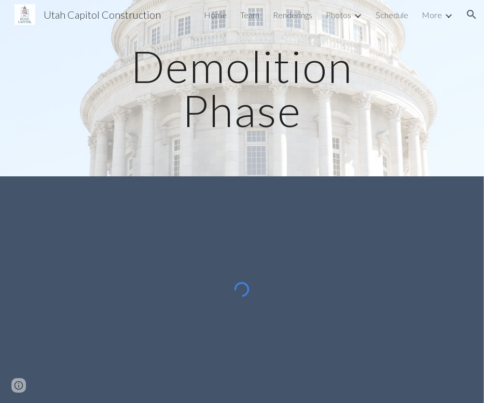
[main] (242, 88)
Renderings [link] (292, 15)
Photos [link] (338, 15)
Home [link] (215, 15)
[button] (471, 14)
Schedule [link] (392, 15)
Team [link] (249, 15)
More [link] (432, 15)
